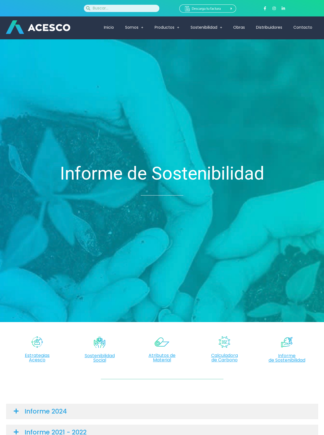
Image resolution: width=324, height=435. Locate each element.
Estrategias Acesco (37, 357)
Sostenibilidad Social (100, 357)
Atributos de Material (162, 357)
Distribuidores (269, 27)
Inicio (109, 27)
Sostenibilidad (206, 27)
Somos (134, 27)
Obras (239, 27)
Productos (167, 27)
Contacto (302, 27)
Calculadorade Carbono (224, 357)
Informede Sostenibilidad (287, 357)
